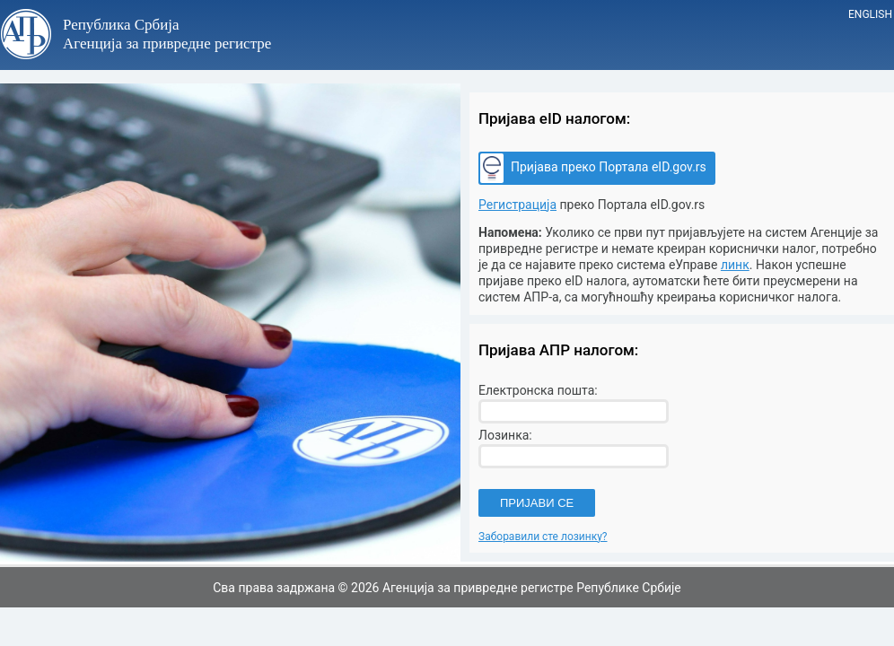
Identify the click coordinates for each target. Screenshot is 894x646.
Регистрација (517, 204)
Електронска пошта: (538, 390)
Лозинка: (505, 435)
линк (735, 265)
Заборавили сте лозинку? (543, 536)
